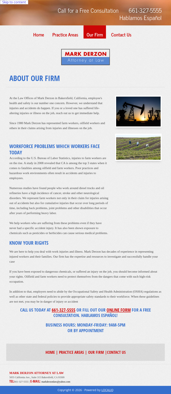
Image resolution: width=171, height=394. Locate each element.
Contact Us (121, 34)
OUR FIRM (96, 352)
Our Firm (95, 34)
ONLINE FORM (119, 310)
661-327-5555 (63, 310)
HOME (50, 352)
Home (38, 34)
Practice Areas (65, 34)
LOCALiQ (107, 390)
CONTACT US (116, 352)
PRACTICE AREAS (71, 352)
